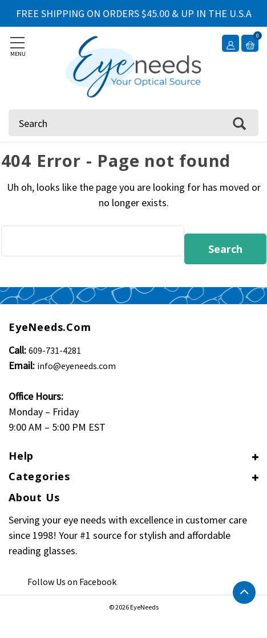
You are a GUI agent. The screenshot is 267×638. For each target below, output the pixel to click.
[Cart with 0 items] (249, 43)
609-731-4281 (55, 350)
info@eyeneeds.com (76, 365)
